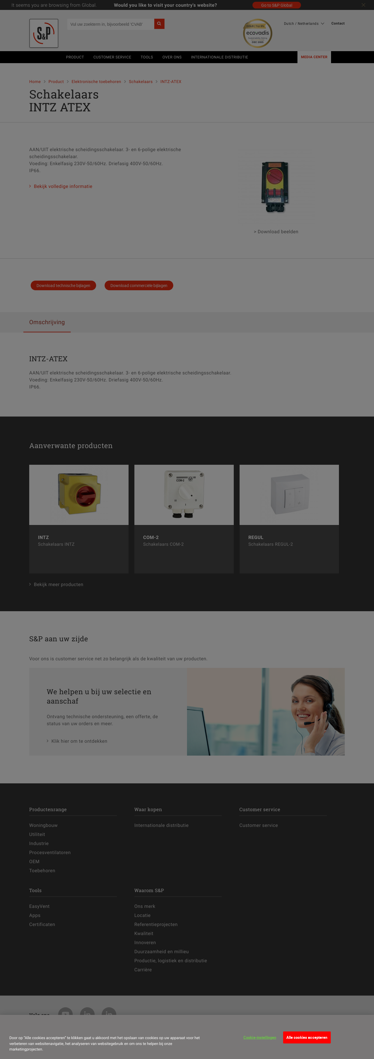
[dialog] (187, 1037)
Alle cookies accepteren (307, 1037)
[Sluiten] (15, 1027)
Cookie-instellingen (259, 1037)
